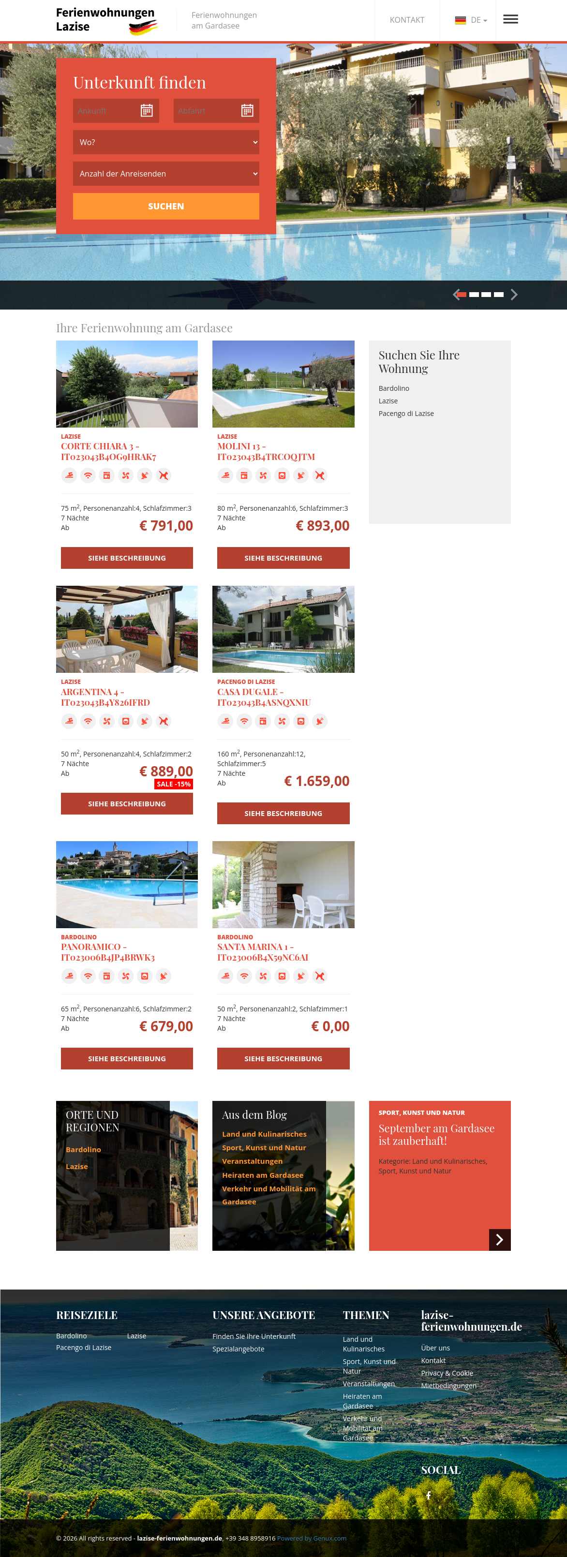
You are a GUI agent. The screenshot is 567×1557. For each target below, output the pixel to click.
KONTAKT (407, 20)
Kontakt (433, 1360)
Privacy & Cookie (447, 1373)
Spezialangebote (238, 1348)
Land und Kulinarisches (264, 1134)
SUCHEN (166, 206)
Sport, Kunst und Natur (264, 1147)
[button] (514, 294)
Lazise (388, 400)
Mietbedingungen (449, 1385)
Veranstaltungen (252, 1161)
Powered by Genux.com (312, 1538)
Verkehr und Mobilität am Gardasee (363, 1428)
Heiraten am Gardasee (262, 1175)
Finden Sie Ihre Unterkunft (254, 1336)
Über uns (435, 1347)
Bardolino (394, 388)
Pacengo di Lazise (406, 413)
